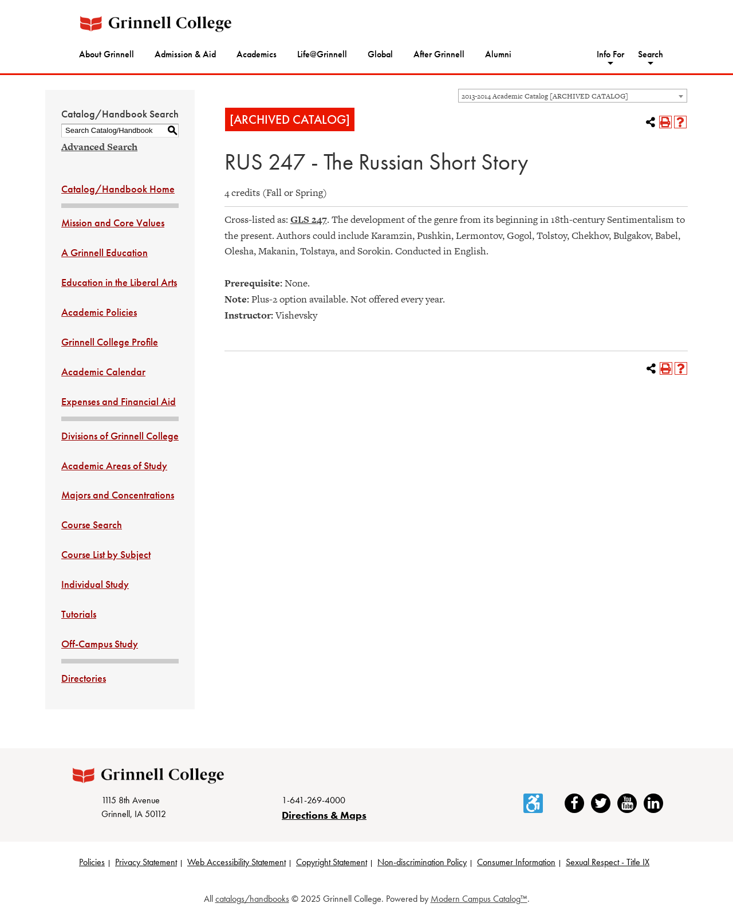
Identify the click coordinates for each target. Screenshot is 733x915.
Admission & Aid (185, 54)
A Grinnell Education (104, 252)
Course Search (91, 524)
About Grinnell (106, 54)
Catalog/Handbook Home (118, 188)
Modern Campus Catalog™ (479, 899)
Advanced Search (99, 147)
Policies (92, 862)
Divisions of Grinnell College (120, 435)
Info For (610, 54)
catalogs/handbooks (252, 899)
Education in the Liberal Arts (119, 282)
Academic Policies (99, 312)
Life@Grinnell (322, 54)
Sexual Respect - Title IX (607, 862)
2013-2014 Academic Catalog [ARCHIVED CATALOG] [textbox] (545, 96)
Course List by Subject (106, 554)
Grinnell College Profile (109, 341)
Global (380, 54)
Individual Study (95, 584)
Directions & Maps (324, 815)
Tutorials (78, 614)
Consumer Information (516, 862)
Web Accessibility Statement (236, 862)
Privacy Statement (146, 862)
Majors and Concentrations (117, 494)
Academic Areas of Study (114, 465)
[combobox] (572, 96)
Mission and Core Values (112, 222)
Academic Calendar (103, 371)
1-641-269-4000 (313, 800)
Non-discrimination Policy (422, 862)
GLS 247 (308, 219)
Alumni (498, 54)
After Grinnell (438, 54)
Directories (83, 678)
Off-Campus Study (99, 643)
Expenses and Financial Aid (118, 401)
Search (650, 54)
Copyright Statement (331, 862)
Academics (257, 54)
